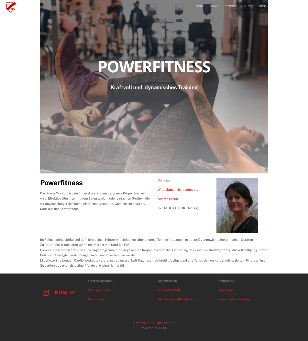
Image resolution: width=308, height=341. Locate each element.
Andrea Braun (168, 199)
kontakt (294, 6)
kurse (248, 6)
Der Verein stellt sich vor (175, 299)
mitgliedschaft (270, 6)
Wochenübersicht (101, 290)
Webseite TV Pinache (151, 323)
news (214, 6)
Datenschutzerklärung (232, 299)
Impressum (224, 290)
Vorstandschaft (169, 290)
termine (231, 6)
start (200, 6)
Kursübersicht (98, 299)
